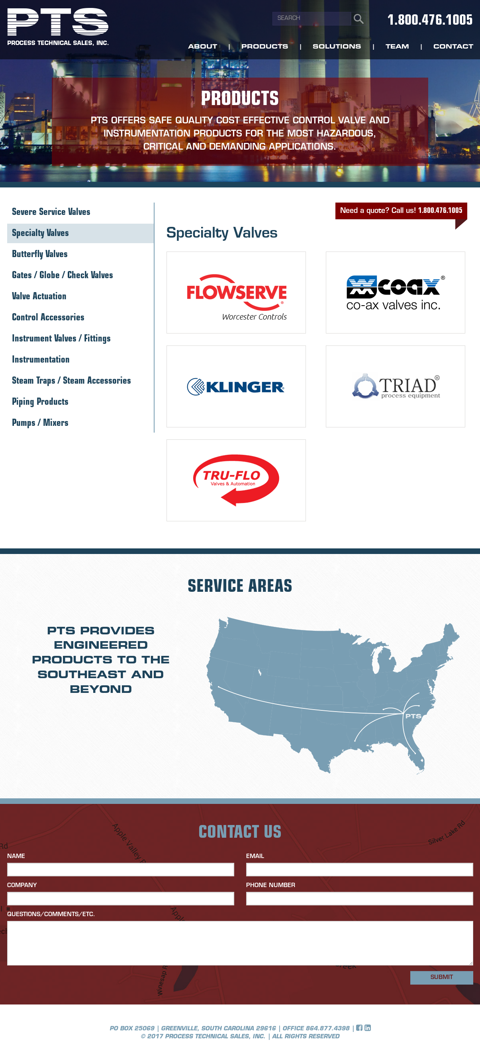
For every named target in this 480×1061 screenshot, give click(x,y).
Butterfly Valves (40, 254)
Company (22, 886)
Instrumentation (41, 360)
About (202, 47)
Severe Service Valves (51, 212)
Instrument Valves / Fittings (61, 339)
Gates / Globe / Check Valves (62, 276)
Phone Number (270, 886)
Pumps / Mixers (40, 423)
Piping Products (40, 402)
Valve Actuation (39, 297)
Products (264, 47)
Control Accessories (48, 318)
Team (397, 47)
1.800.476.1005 (430, 21)
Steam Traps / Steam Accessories (71, 381)
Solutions (337, 47)
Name (16, 857)
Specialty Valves (40, 233)
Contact (453, 47)
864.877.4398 (327, 1029)
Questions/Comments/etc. (51, 915)
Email (255, 857)
